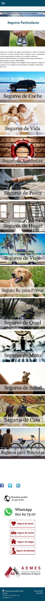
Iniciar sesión (38, 591)
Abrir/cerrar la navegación (22, 3)
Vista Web (39, 593)
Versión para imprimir (10, 591)
